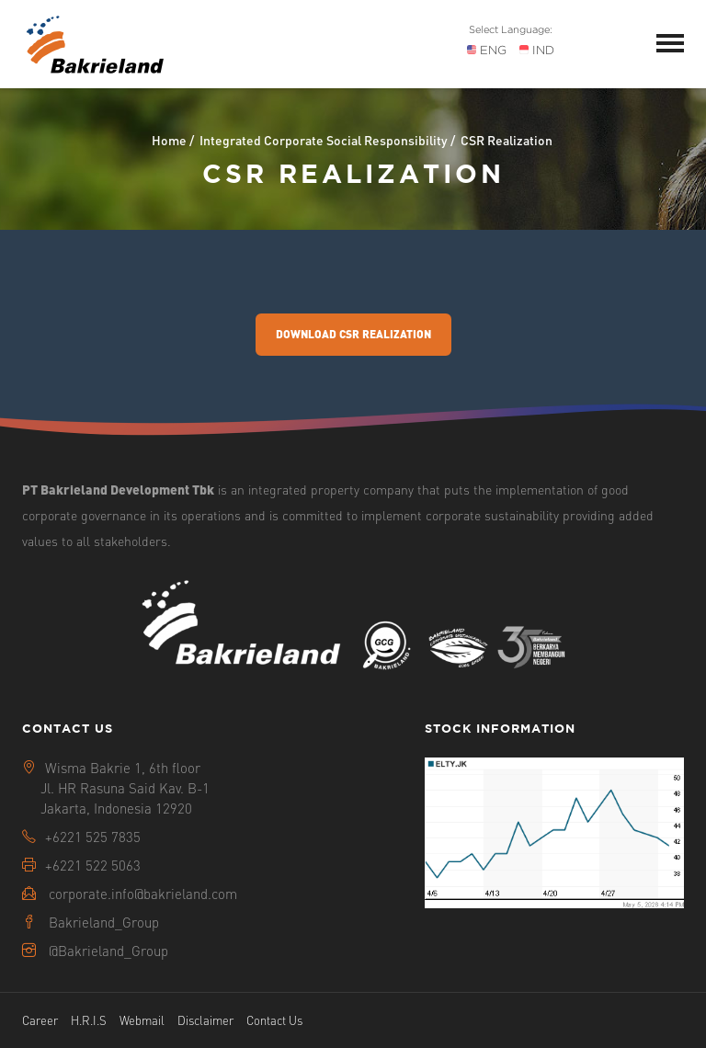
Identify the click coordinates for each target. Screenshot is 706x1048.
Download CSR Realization (353, 334)
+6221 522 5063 (93, 865)
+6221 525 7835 (93, 836)
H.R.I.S (89, 1020)
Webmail (142, 1020)
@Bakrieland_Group (108, 950)
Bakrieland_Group (104, 922)
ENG (487, 50)
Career (40, 1020)
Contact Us (274, 1020)
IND (536, 50)
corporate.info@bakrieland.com (143, 893)
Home (169, 139)
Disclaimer (205, 1020)
